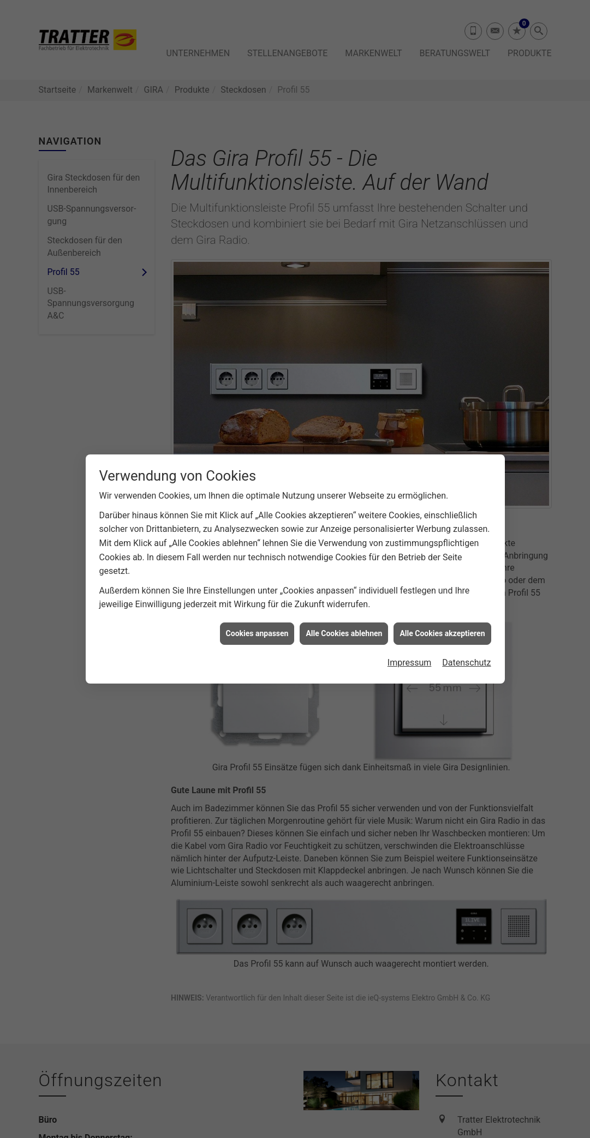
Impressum (410, 642)
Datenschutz (466, 642)
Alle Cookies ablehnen (344, 612)
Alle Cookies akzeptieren (442, 612)
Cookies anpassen (257, 612)
